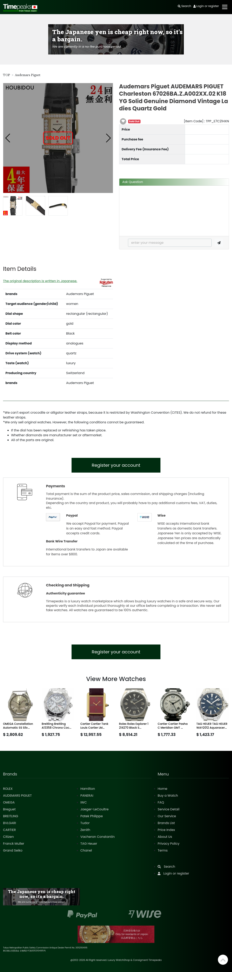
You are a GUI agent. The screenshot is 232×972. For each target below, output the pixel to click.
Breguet (9, 809)
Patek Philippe (91, 816)
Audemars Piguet (27, 75)
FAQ (161, 802)
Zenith (85, 830)
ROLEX (7, 788)
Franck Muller (13, 843)
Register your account (116, 465)
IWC (83, 802)
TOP (6, 75)
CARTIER (9, 830)
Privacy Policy (168, 843)
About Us (165, 836)
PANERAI (86, 795)
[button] (8, 138)
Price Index (166, 830)
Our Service (167, 816)
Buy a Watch (168, 795)
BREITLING (10, 816)
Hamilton (87, 788)
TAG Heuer (88, 843)
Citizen (8, 836)
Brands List (166, 823)
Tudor (85, 823)
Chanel (86, 850)
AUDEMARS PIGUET (17, 795)
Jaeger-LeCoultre (94, 809)
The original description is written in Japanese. (40, 281)
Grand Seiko (12, 850)
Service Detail (168, 809)
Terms (162, 850)
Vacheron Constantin (97, 836)
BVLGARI (9, 823)
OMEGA (9, 802)
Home (162, 788)
